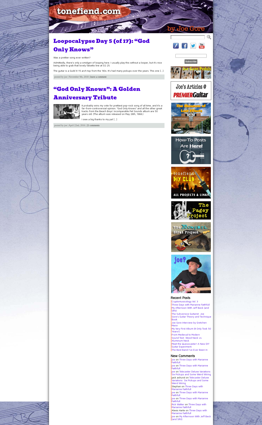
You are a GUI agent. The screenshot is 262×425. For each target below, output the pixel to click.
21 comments (93, 125)
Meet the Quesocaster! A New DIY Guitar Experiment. (190, 345)
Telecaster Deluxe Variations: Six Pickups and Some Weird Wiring (191, 373)
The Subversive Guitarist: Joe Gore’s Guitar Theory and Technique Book (191, 316)
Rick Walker (178, 404)
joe (173, 359)
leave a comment (98, 77)
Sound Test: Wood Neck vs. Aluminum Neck (187, 339)
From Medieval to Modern (186, 334)
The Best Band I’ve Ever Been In (190, 349)
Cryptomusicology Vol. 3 (185, 301)
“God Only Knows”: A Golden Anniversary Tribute (96, 93)
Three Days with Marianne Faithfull (191, 304)
